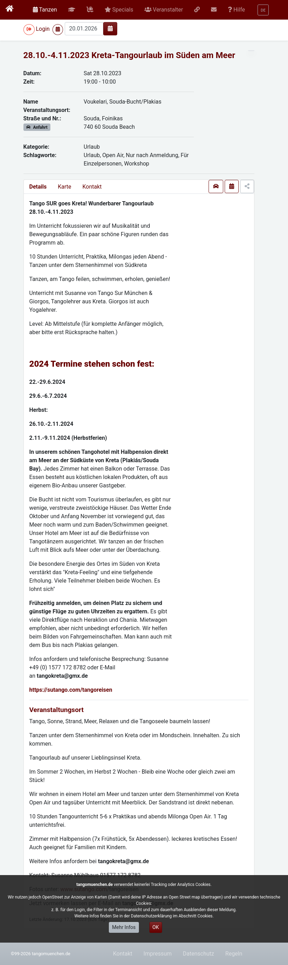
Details (38, 186)
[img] (110, 28)
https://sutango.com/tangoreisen (70, 689)
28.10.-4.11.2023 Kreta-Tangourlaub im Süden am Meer (129, 55)
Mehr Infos (123, 927)
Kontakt (91, 186)
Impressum (157, 953)
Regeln (234, 953)
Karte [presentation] (64, 186)
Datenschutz (198, 953)
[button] (71, 10)
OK (156, 927)
